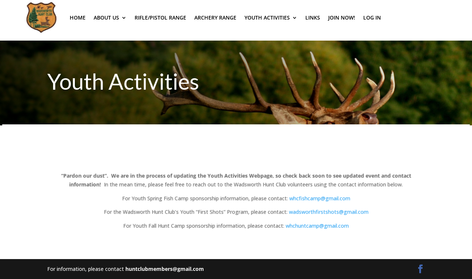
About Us (106, 17)
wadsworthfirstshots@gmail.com (327, 211)
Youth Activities (267, 17)
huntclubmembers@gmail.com (164, 268)
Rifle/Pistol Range (160, 17)
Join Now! (341, 17)
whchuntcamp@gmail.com (316, 225)
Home (78, 17)
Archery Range (215, 17)
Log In (372, 17)
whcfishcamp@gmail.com (319, 198)
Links (312, 17)
